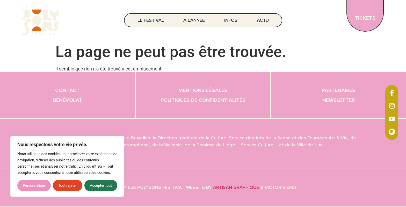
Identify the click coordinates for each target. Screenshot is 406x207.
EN (393, 17)
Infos (232, 20)
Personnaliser (34, 185)
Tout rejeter (67, 185)
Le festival (151, 20)
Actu (263, 20)
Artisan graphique (236, 187)
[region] (67, 166)
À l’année (195, 20)
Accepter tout (101, 185)
